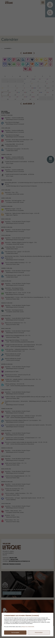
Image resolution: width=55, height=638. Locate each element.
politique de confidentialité (27, 626)
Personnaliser (39, 632)
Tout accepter (15, 632)
